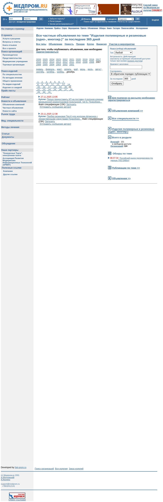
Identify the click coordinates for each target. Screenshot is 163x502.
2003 (58, 64)
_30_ (44, 92)
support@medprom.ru (10, 484)
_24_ (49, 89)
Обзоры (102, 28)
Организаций (116, 146)
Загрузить (71, 104)
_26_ (60, 89)
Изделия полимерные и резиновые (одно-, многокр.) (131, 130)
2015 (45, 62)
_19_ (60, 87)
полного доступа (134, 61)
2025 (45, 59)
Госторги (116, 28)
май (76, 69)
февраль (50, 69)
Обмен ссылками (17, 499)
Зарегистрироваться (47, 52)
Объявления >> (121, 178)
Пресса (83, 28)
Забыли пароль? (57, 19)
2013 (58, 62)
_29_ (38, 92)
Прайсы (57, 28)
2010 (78, 62)
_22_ (38, 89)
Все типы (41, 44)
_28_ (71, 89)
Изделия (40, 28)
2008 (91, 62)
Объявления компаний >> (127, 110)
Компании (48, 28)
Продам (80, 44)
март (59, 69)
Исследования (142, 28)
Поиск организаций (44, 468)
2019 (85, 59)
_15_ (38, 87)
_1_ (38, 82)
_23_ (44, 89)
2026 (38, 59)
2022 (65, 59)
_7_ (63, 82)
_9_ (42, 84)
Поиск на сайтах (127, 28)
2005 (45, 64)
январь (39, 69)
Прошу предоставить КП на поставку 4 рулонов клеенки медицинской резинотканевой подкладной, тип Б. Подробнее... (70, 100)
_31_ (49, 92)
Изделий (114, 142)
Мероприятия (74, 28)
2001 (71, 64)
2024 (51, 59)
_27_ (65, 89)
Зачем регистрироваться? (62, 24)
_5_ (55, 82)
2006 (38, 64)
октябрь (51, 72)
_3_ (46, 82)
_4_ (50, 82)
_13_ (63, 84)
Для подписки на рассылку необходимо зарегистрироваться (131, 99)
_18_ (54, 87)
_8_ (38, 84)
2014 (51, 62)
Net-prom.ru (20, 467)
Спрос (64, 28)
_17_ (49, 87)
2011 (71, 62)
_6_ (59, 82)
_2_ (42, 82)
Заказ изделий (76, 468)
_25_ (54, 89)
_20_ (65, 87)
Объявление (55, 44)
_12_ (57, 84)
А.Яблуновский (7, 477)
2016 (38, 62)
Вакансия (101, 44)
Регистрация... (56, 21)
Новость (69, 44)
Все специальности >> (125, 118)
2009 (85, 62)
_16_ (44, 87)
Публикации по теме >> (126, 168)
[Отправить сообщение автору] (55, 107)
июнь (82, 69)
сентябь (40, 72)
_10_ (47, 84)
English (155, 20)
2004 (51, 64)
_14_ (68, 84)
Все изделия (61, 468)
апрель (67, 69)
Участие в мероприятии (122, 44)
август (98, 69)
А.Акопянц (5, 479)
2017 (98, 59)
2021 (71, 59)
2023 (58, 59)
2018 (91, 59)
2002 (65, 64)
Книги (109, 28)
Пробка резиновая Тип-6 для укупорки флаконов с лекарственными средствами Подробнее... (68, 117)
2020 (78, 59)
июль (90, 69)
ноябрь (60, 72)
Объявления (92, 28)
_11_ (52, 84)
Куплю (90, 44)
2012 (65, 62)
